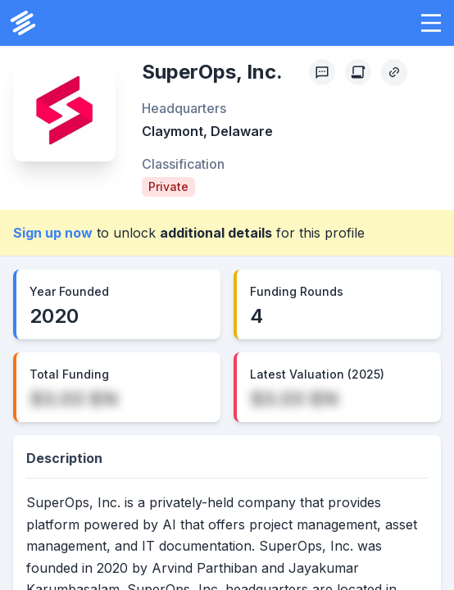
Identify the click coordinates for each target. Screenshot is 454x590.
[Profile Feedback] (322, 72)
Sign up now (53, 233)
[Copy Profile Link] (394, 72)
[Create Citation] (358, 72)
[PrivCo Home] (23, 23)
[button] (431, 23)
